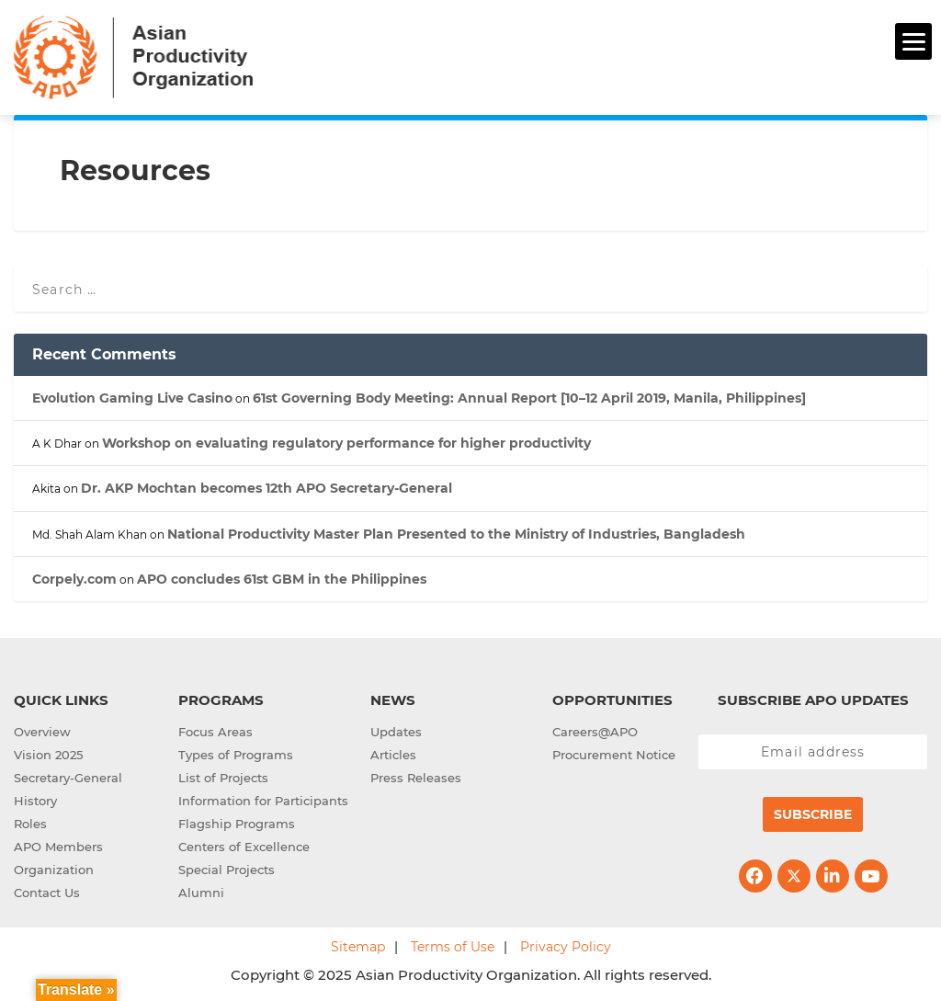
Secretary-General (68, 777)
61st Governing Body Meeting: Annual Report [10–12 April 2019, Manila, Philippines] (529, 398)
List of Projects (223, 777)
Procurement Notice (613, 754)
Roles (30, 823)
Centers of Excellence (244, 846)
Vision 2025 (48, 754)
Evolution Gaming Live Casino (132, 398)
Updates (396, 731)
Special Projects (226, 869)
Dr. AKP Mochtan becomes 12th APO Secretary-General (266, 488)
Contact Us (47, 892)
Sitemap (358, 946)
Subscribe (813, 814)
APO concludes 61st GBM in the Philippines (281, 579)
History (35, 800)
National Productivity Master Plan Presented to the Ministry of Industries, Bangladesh (456, 534)
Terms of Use (452, 946)
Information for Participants (263, 800)
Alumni (201, 892)
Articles (393, 754)
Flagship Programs (236, 823)
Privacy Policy (565, 946)
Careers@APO (595, 731)
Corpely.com (74, 579)
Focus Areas (215, 731)
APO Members (58, 846)
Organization (54, 869)
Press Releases (415, 777)
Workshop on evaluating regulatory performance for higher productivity (346, 443)
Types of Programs (235, 754)
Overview (42, 731)
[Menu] (913, 41)
